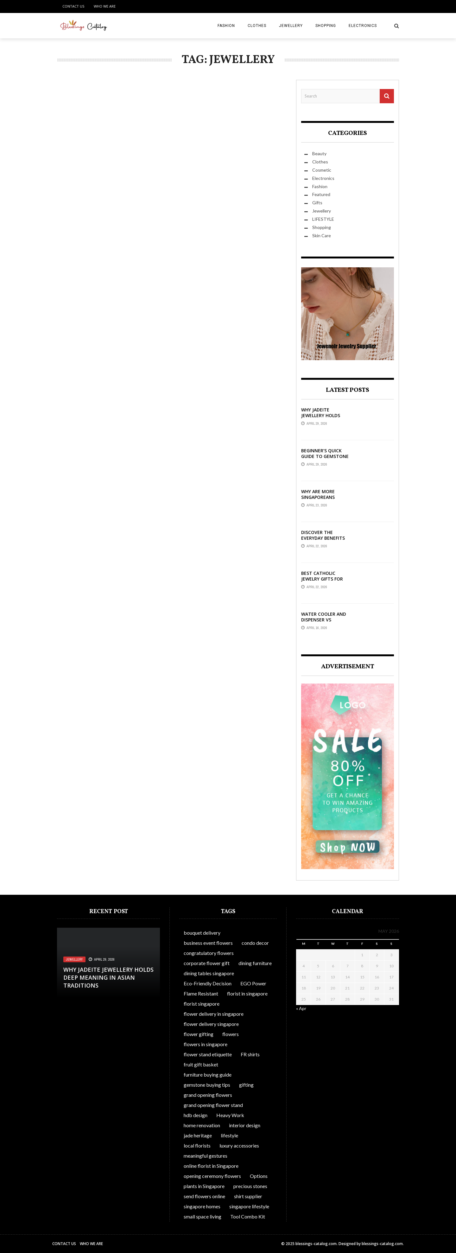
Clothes (257, 25)
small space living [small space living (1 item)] (202, 1216)
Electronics (363, 25)
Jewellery (291, 25)
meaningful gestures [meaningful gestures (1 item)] (205, 1156)
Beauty (319, 153)
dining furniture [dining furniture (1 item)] (255, 963)
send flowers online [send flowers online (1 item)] (204, 1196)
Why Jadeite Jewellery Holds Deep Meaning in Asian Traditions (322, 418)
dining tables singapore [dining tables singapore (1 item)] (209, 973)
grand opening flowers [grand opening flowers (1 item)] (208, 1095)
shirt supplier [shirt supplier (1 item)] (248, 1196)
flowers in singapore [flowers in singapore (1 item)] (205, 1044)
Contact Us (73, 6)
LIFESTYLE (323, 219)
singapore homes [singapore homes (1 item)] (202, 1206)
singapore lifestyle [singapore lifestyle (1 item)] (249, 1206)
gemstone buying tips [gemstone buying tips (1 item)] (207, 1085)
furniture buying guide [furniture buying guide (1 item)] (207, 1075)
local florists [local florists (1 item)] (197, 1145)
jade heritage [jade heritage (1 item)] (198, 1135)
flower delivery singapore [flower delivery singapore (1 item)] (211, 1024)
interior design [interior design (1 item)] (244, 1125)
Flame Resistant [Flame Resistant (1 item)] (201, 993)
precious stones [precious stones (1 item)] (250, 1186)
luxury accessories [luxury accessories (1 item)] (239, 1145)
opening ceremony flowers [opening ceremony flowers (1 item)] (212, 1176)
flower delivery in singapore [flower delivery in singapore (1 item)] (214, 1014)
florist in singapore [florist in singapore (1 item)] (247, 993)
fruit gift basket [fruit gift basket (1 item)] (201, 1064)
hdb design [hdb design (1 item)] (195, 1115)
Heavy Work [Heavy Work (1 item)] (230, 1115)
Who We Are (105, 6)
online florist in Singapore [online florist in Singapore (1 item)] (211, 1166)
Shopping (325, 25)
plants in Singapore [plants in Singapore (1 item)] (204, 1186)
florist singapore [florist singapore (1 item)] (201, 1004)
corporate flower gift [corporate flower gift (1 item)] (207, 963)
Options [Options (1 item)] (259, 1176)
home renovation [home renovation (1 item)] (202, 1125)
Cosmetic (321, 170)
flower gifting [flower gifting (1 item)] (198, 1034)
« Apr (301, 1008)
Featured (321, 194)
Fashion (226, 25)
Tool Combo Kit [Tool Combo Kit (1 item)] (247, 1216)
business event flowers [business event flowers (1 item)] (208, 943)
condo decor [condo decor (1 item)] (255, 943)
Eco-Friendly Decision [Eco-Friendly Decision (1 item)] (207, 983)
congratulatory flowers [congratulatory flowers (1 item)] (209, 953)
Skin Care (321, 235)
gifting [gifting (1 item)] (246, 1085)
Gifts (317, 202)
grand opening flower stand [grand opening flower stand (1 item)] (213, 1105)
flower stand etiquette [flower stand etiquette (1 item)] (208, 1054)
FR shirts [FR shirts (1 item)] (250, 1054)
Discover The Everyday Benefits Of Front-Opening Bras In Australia (323, 541)
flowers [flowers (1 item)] (230, 1034)
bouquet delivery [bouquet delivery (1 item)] (202, 933)
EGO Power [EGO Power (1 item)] (253, 983)
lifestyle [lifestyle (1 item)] (229, 1135)
